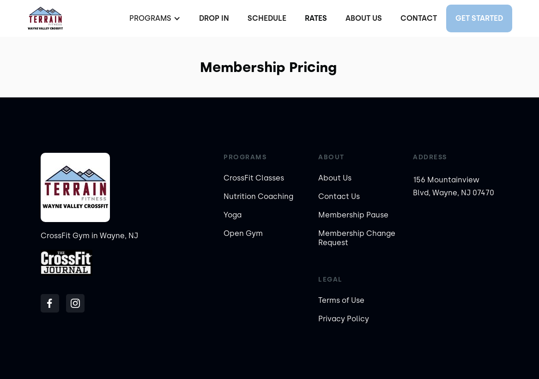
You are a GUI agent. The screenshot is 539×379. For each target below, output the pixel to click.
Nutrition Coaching (258, 196)
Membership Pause (353, 215)
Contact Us (339, 196)
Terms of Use (341, 300)
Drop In (214, 18)
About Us (363, 18)
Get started (479, 18)
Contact (418, 18)
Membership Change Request (356, 238)
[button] (154, 18)
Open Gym (243, 233)
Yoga (233, 215)
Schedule (267, 18)
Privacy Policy (343, 318)
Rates (316, 18)
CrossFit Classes (254, 178)
